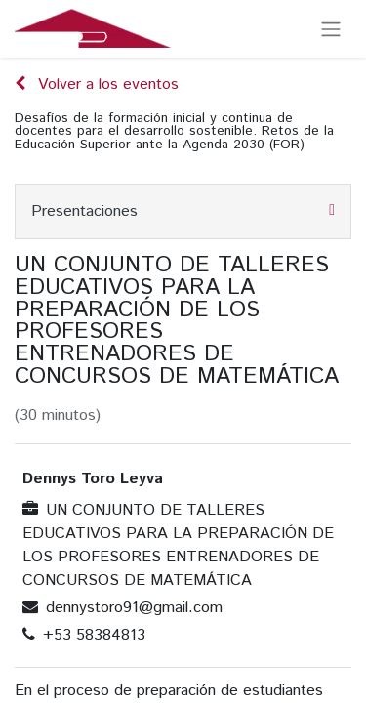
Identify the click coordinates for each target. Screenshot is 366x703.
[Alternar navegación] (330, 29)
